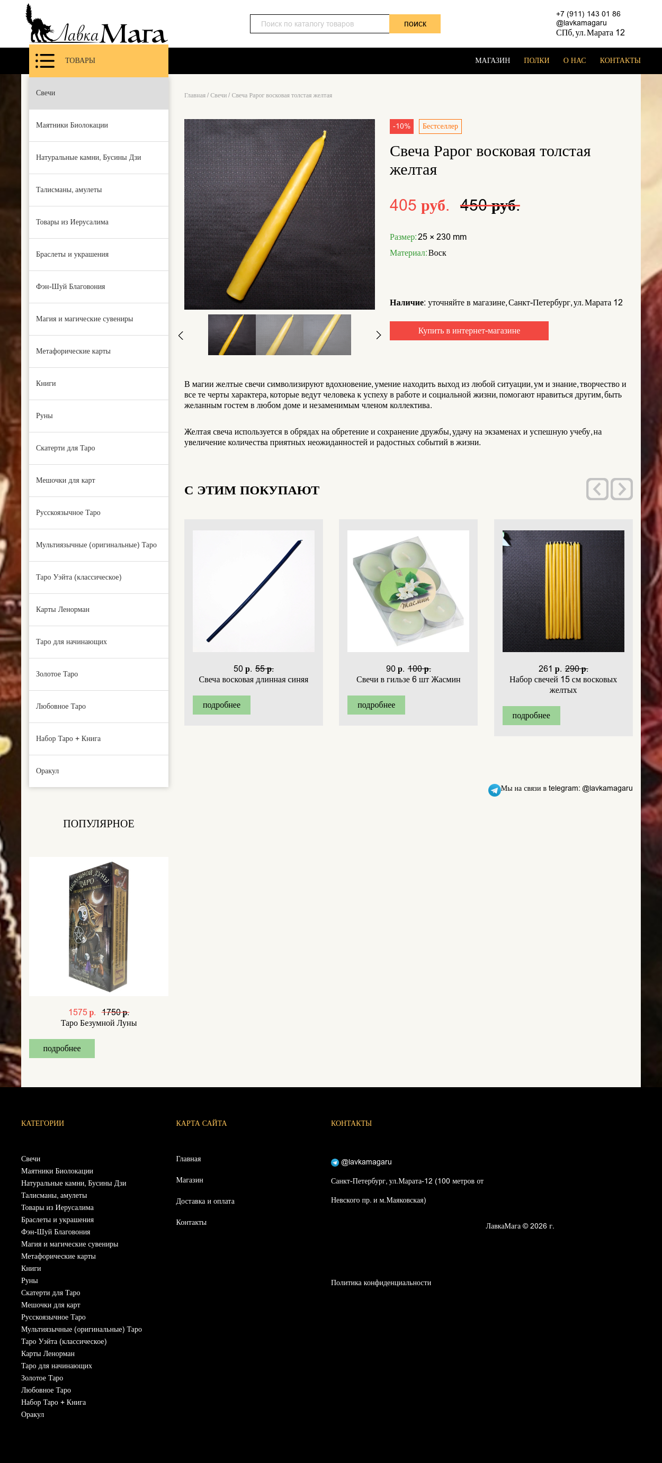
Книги (46, 383)
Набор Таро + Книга (68, 738)
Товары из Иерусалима (72, 222)
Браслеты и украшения (72, 254)
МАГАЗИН (492, 60)
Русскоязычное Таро (68, 512)
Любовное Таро (61, 706)
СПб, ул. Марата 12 (590, 33)
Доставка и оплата (205, 1201)
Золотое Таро (57, 674)
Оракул (47, 770)
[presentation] (597, 489)
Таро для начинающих (71, 641)
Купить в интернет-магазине (469, 331)
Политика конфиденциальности (381, 1282)
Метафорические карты (73, 351)
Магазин (189, 1180)
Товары (65, 60)
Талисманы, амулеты (69, 189)
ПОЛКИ (536, 60)
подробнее (61, 1048)
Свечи (45, 92)
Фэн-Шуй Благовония (70, 286)
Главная (194, 95)
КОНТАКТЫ (620, 60)
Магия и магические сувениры (84, 318)
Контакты (191, 1222)
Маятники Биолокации (72, 125)
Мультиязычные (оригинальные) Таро (96, 544)
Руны (44, 415)
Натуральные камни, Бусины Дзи (88, 157)
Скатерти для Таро (65, 448)
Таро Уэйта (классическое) (79, 577)
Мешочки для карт (65, 480)
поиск (415, 23)
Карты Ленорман (63, 609)
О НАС (574, 60)
